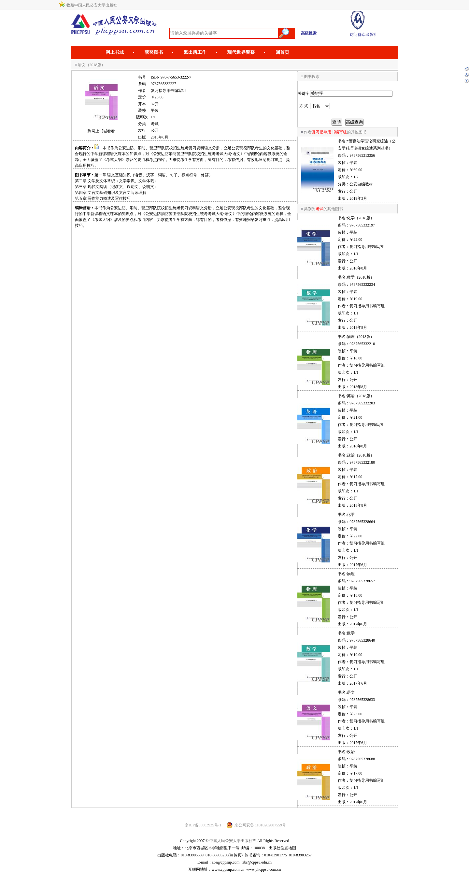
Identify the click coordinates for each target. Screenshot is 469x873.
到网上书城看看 (101, 131)
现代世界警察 (241, 52)
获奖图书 (154, 52)
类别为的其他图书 (323, 209)
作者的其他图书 (335, 132)
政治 (351, 751)
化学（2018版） (360, 218)
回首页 (282, 52)
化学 (351, 514)
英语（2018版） (360, 396)
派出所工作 (195, 52)
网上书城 (115, 52)
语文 (351, 692)
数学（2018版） (360, 277)
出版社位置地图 (282, 848)
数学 (351, 633)
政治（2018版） (360, 455)
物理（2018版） (360, 336)
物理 (351, 574)
